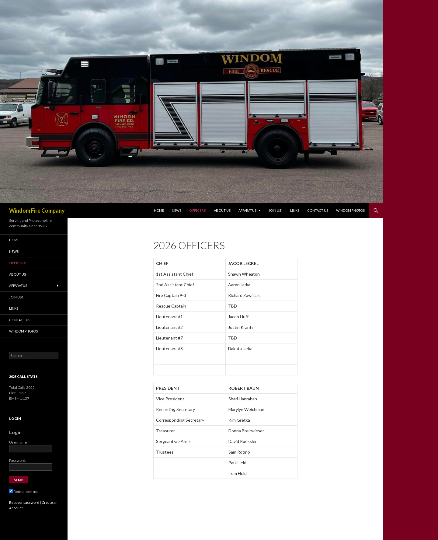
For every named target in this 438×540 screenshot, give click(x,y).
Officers (197, 210)
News (176, 210)
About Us (222, 210)
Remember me (23, 491)
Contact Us (317, 210)
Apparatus (247, 210)
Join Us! (275, 210)
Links (294, 210)
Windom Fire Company (37, 210)
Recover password (24, 502)
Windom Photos (350, 210)
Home (159, 210)
